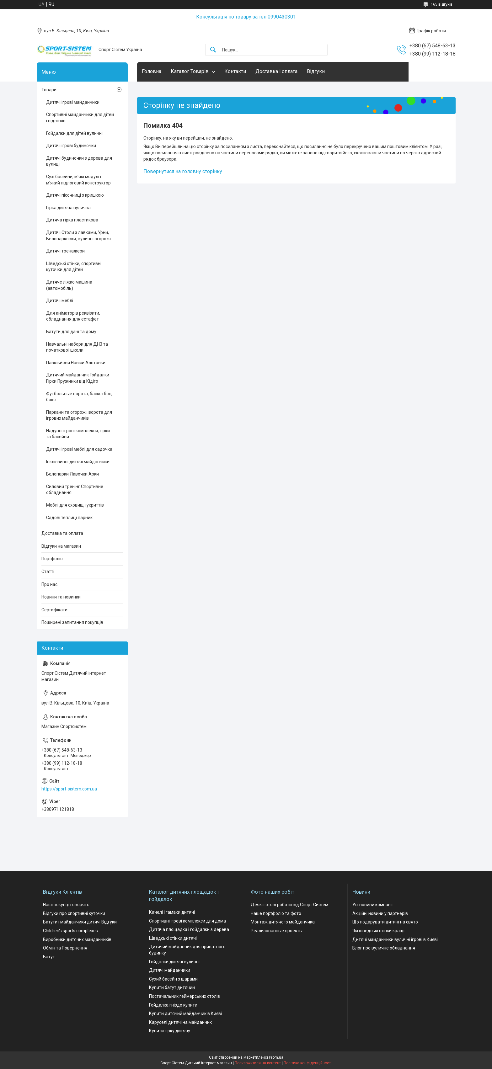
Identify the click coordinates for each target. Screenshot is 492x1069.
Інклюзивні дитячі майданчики (78, 461)
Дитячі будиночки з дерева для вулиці (79, 161)
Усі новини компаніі (372, 904)
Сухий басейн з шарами (173, 978)
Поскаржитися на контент (258, 1063)
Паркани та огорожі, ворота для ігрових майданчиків (79, 415)
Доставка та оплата (62, 533)
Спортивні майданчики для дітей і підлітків (80, 117)
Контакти (235, 71)
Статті (47, 571)
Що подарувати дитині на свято (385, 921)
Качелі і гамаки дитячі (172, 912)
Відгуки (316, 71)
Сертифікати (54, 609)
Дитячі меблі (59, 300)
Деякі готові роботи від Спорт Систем (289, 904)
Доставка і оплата (276, 71)
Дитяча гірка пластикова (72, 219)
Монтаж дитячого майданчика (283, 921)
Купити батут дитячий (172, 987)
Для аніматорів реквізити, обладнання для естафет (73, 316)
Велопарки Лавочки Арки (72, 473)
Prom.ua (276, 1057)
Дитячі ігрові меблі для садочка (79, 449)
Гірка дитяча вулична (68, 207)
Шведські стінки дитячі (173, 938)
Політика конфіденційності (308, 1063)
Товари (48, 89)
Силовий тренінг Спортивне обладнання (74, 489)
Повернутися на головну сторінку (182, 171)
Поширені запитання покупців (72, 622)
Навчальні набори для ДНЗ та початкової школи (77, 347)
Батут (49, 956)
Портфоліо (52, 558)
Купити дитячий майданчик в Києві (185, 1013)
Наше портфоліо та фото (276, 913)
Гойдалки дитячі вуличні (174, 961)
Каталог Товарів (190, 71)
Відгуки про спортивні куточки (74, 913)
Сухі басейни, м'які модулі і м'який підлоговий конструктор (78, 179)
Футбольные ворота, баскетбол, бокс (79, 396)
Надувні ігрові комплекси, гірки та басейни (78, 433)
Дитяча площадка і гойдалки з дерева (189, 929)
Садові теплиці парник (69, 517)
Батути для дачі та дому (71, 331)
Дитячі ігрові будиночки (71, 145)
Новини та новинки (61, 596)
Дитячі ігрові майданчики (72, 102)
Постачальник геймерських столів (184, 996)
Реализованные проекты (276, 930)
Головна (151, 71)
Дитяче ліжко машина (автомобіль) (69, 285)
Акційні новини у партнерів (380, 913)
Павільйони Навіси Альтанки (75, 362)
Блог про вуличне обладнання (383, 947)
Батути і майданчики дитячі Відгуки (80, 921)
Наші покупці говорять (66, 904)
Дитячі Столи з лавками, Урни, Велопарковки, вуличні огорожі (78, 235)
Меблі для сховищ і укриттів (75, 505)
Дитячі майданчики (169, 970)
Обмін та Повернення (65, 947)
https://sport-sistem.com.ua (69, 788)
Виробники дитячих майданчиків (77, 939)
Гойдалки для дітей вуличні (74, 133)
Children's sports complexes (70, 930)
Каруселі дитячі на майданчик (180, 1022)
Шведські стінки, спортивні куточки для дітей (73, 266)
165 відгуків (441, 4)
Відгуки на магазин (61, 546)
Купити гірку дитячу (169, 1030)
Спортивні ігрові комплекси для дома (187, 920)
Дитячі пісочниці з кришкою (75, 195)
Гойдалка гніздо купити (173, 1005)
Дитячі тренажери (65, 250)
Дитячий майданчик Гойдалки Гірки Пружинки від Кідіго (77, 378)
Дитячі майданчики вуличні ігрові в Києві (395, 939)
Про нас (49, 584)
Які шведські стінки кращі (378, 930)
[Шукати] (213, 50)
